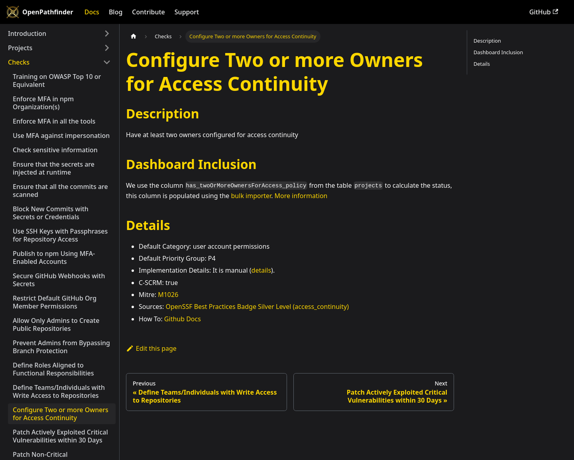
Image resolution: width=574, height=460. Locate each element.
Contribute (148, 12)
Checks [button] (18, 62)
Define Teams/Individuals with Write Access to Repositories (59, 391)
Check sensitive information (55, 149)
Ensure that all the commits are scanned (60, 190)
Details (482, 63)
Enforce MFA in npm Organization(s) (43, 102)
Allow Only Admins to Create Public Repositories (56, 324)
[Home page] (133, 36)
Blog (115, 12)
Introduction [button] (27, 33)
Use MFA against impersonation (61, 135)
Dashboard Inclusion (498, 52)
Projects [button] (20, 47)
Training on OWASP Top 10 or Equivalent (57, 80)
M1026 (168, 294)
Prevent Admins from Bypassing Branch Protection (61, 346)
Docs (92, 12)
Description (487, 40)
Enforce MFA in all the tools (54, 121)
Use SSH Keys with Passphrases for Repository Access (60, 235)
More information (301, 195)
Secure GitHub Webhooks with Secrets (59, 279)
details (261, 270)
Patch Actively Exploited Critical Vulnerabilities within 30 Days (60, 436)
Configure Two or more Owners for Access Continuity (60, 413)
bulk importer (251, 195)
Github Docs (182, 319)
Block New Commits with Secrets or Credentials (50, 212)
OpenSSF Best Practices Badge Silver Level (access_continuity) (256, 306)
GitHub (543, 12)
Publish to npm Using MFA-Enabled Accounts (54, 257)
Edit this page (151, 348)
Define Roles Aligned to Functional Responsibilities (53, 369)
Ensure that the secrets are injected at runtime (53, 168)
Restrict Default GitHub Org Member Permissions (54, 302)
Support (187, 12)
